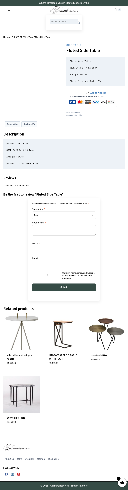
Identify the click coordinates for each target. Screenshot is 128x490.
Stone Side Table (16, 417)
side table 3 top (99, 355)
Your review (39, 222)
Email (36, 258)
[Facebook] (6, 474)
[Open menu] (9, 10)
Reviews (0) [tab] (29, 124)
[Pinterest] (19, 474)
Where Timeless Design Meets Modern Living (64, 2)
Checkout (29, 458)
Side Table (73, 45)
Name (36, 243)
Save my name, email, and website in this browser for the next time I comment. (78, 276)
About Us (9, 458)
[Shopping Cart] (118, 9)
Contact (41, 458)
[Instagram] (12, 474)
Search (79, 22)
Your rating (38, 209)
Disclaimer (53, 458)
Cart (19, 458)
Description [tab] (12, 124)
